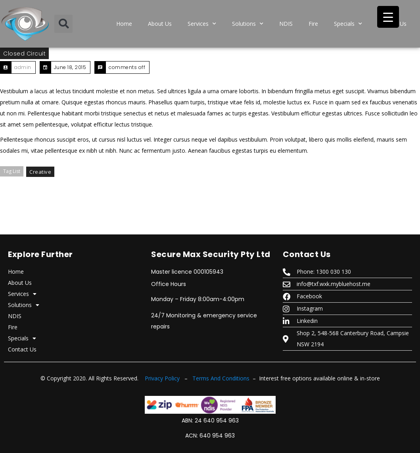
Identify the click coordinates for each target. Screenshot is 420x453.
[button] (63, 24)
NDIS (286, 23)
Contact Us (22, 349)
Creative (40, 171)
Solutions (247, 24)
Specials (348, 24)
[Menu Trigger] (388, 17)
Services (202, 24)
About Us (160, 23)
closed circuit (24, 54)
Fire (313, 23)
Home (124, 23)
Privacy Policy (162, 378)
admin (22, 67)
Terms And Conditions (220, 378)
